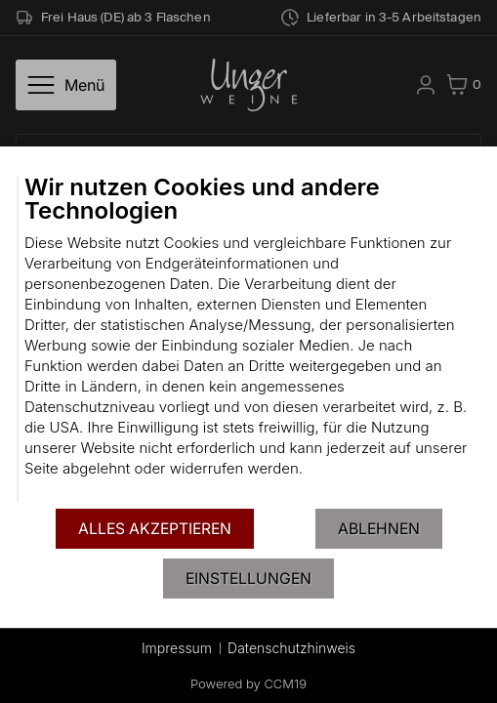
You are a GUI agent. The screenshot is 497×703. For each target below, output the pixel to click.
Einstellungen (248, 578)
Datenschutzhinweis (291, 648)
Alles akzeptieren (154, 528)
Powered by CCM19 (248, 683)
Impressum (177, 648)
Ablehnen (379, 528)
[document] (248, 340)
